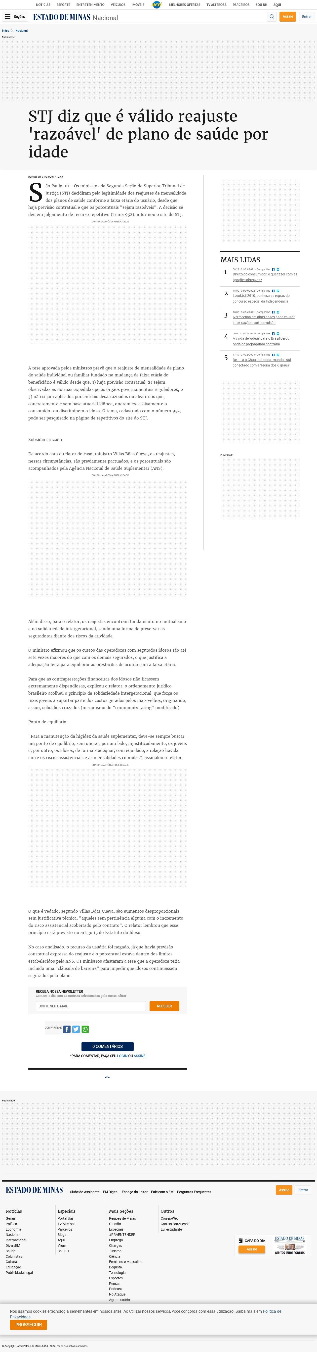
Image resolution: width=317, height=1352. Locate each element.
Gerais (11, 1218)
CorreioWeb (170, 1218)
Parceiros (241, 4)
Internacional (16, 1240)
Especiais (116, 1229)
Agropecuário (119, 1300)
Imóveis (138, 4)
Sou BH (261, 4)
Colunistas (14, 1256)
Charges (115, 1246)
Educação (13, 1267)
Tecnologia (117, 1273)
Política (11, 1224)
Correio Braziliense (175, 1224)
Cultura (11, 1262)
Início (5, 31)
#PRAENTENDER (122, 1235)
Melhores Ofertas (184, 4)
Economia (13, 1229)
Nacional (105, 18)
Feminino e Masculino (125, 1262)
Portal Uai (65, 1218)
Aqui (61, 1240)
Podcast (115, 1289)
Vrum (62, 1246)
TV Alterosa (216, 4)
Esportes (116, 1278)
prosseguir (28, 1325)
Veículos (118, 4)
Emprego (116, 1240)
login (122, 1055)
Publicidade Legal (19, 1273)
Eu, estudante (171, 1229)
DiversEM (13, 1246)
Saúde (10, 1251)
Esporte (63, 4)
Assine (288, 16)
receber (164, 1006)
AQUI (277, 4)
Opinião (115, 1224)
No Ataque (117, 1294)
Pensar (114, 1284)
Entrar (307, 16)
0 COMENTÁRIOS (107, 1046)
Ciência (114, 1256)
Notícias (43, 4)
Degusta (115, 1267)
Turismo (115, 1251)
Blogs (62, 1235)
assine (139, 1055)
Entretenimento (91, 4)
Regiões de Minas (122, 1218)
